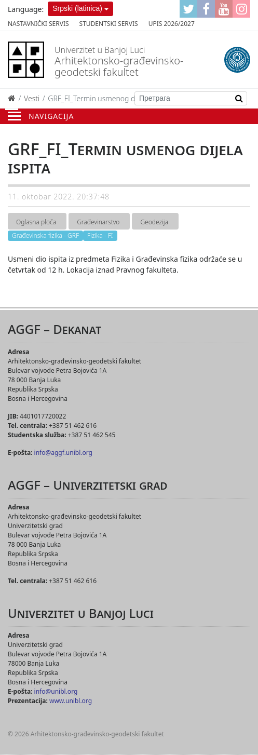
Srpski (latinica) (77, 8)
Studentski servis (108, 23)
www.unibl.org (70, 700)
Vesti (31, 98)
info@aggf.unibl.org (63, 452)
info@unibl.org (56, 691)
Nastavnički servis (38, 23)
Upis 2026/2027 (171, 23)
